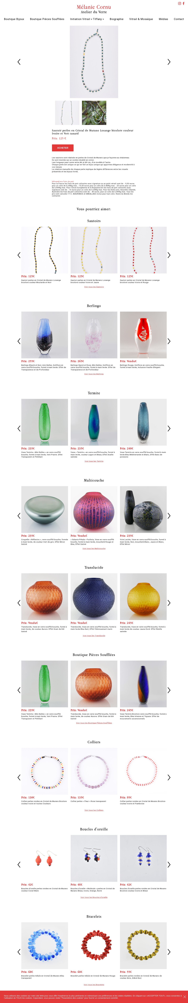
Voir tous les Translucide (94, 636)
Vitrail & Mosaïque (141, 19)
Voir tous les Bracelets (94, 985)
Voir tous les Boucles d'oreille (94, 897)
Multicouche (94, 480)
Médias (163, 19)
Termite (94, 393)
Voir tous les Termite (94, 461)
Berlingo (94, 305)
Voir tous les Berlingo (94, 374)
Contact (179, 19)
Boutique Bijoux (14, 19)
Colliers (94, 742)
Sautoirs (94, 221)
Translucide (94, 567)
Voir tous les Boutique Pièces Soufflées (94, 723)
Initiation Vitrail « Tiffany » (87, 19)
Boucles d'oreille (94, 829)
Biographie (117, 19)
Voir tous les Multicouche (94, 548)
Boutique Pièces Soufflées (47, 19)
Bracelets (94, 916)
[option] (94, 62)
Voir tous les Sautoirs (94, 287)
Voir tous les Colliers (94, 810)
